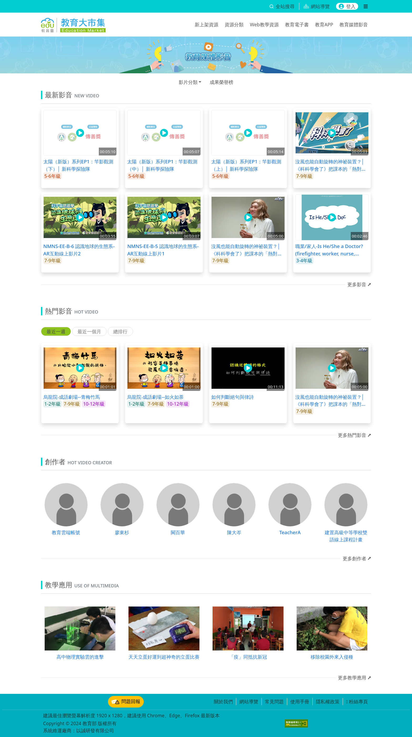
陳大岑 (234, 532)
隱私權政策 (327, 701)
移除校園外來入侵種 (332, 656)
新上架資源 (206, 24)
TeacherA (290, 532)
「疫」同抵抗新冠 (248, 656)
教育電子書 (297, 24)
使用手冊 (299, 701)
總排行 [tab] (120, 331)
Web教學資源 (264, 24)
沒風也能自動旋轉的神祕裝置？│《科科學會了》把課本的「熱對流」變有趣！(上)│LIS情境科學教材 (246, 250)
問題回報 (125, 702)
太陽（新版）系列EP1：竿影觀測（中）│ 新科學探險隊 (162, 165)
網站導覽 (248, 701)
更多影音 (356, 284)
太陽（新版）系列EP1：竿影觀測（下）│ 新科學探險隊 (78, 165)
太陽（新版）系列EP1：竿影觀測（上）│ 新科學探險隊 (246, 165)
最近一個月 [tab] (89, 331)
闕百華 (178, 532)
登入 (347, 6)
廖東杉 (122, 532)
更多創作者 (354, 558)
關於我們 (223, 701)
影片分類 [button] (188, 82)
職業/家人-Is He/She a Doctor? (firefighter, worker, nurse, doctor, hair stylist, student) (329, 250)
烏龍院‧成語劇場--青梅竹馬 (71, 396)
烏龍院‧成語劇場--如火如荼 (155, 396)
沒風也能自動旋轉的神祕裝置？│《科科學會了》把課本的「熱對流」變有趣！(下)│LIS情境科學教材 (330, 165)
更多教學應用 (352, 677)
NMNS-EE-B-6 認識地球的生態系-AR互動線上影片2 (79, 250)
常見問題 (274, 701)
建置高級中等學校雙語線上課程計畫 (346, 536)
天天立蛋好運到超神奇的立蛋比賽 (163, 656)
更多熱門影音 (352, 435)
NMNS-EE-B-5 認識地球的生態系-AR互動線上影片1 (163, 250)
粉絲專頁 (357, 701)
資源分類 (234, 24)
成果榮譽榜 (221, 82)
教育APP (324, 24)
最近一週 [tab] (56, 331)
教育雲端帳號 (66, 532)
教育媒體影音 (353, 24)
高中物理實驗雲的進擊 (80, 656)
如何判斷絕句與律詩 (232, 396)
